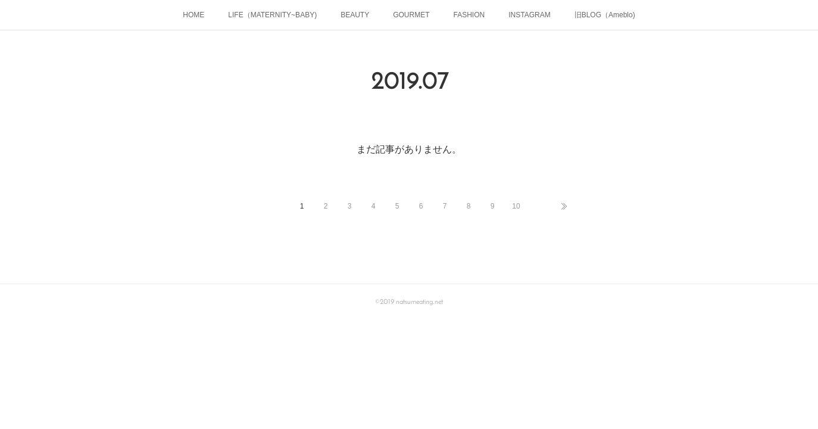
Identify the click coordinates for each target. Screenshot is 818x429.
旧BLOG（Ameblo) (605, 15)
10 (516, 206)
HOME (193, 15)
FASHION (469, 15)
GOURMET (411, 15)
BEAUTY (355, 15)
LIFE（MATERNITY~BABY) (272, 15)
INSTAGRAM (529, 15)
